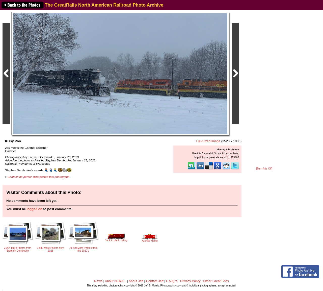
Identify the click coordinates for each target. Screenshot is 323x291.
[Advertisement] (264, 89)
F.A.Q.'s (171, 281)
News (98, 281)
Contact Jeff (155, 281)
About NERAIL (115, 281)
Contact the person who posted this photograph (39, 176)
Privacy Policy (190, 281)
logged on (34, 209)
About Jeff (136, 281)
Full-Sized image (208, 141)
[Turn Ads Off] (264, 168)
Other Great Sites (216, 281)
